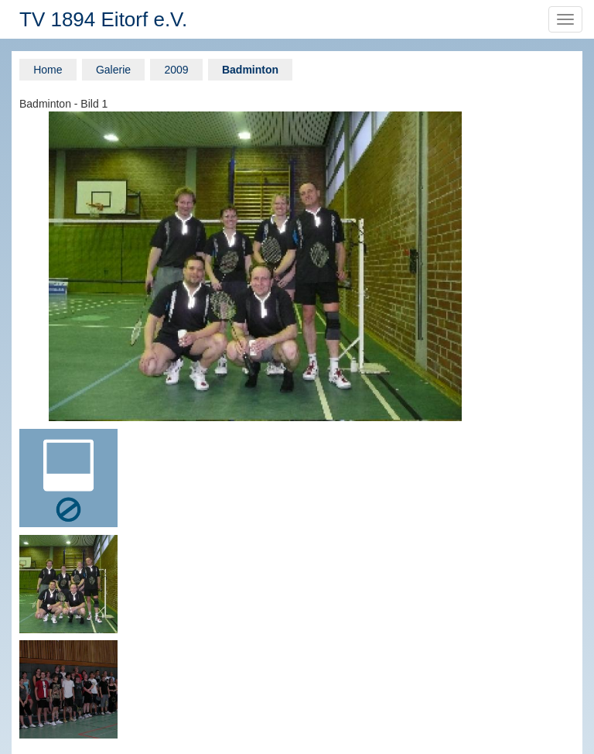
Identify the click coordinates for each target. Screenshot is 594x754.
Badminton (250, 69)
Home (47, 69)
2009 (176, 69)
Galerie (113, 69)
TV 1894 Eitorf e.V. (103, 19)
